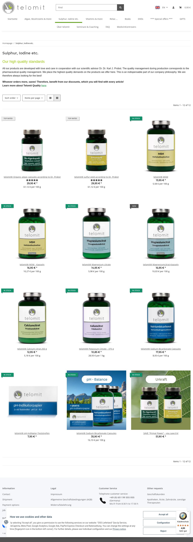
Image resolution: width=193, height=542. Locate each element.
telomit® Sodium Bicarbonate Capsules (161, 348)
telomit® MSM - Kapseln (32, 264)
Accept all (162, 515)
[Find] (86, 7)
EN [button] (163, 7)
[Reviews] (32, 180)
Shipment (7, 499)
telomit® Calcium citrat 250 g (32, 348)
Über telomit (63, 26)
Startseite (12, 18)
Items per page (32, 97)
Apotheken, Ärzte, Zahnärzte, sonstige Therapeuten (166, 501)
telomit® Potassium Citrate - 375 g (96, 348)
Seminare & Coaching (87, 26)
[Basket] (185, 7)
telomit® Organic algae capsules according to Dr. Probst (32, 176)
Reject (162, 531)
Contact (6, 494)
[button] (173, 7)
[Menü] (188, 512)
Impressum (56, 494)
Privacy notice (120, 530)
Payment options (10, 504)
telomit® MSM (160, 176)
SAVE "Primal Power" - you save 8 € (160, 433)
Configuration (162, 523)
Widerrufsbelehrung (61, 504)
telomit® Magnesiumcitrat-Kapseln (161, 264)
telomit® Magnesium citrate (96, 264)
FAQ (108, 26)
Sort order (10, 97)
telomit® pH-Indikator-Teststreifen (32, 433)
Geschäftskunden (156, 494)
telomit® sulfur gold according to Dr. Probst (96, 176)
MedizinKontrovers (126, 26)
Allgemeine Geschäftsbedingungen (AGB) (71, 499)
